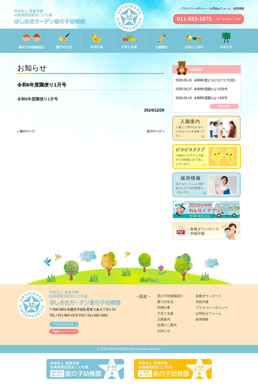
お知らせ (163, 331)
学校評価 (202, 302)
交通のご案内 (167, 325)
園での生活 (165, 302)
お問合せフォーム (208, 313)
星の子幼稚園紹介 (170, 296)
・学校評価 (195, 234)
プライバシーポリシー (212, 307)
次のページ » (155, 131)
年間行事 (163, 307)
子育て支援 (165, 313)
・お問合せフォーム (219, 8)
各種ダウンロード (208, 296)
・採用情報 (237, 8)
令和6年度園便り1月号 (37, 99)
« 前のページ (26, 131)
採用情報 (202, 319)
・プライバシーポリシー (192, 8)
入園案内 (163, 319)
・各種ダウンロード (202, 229)
